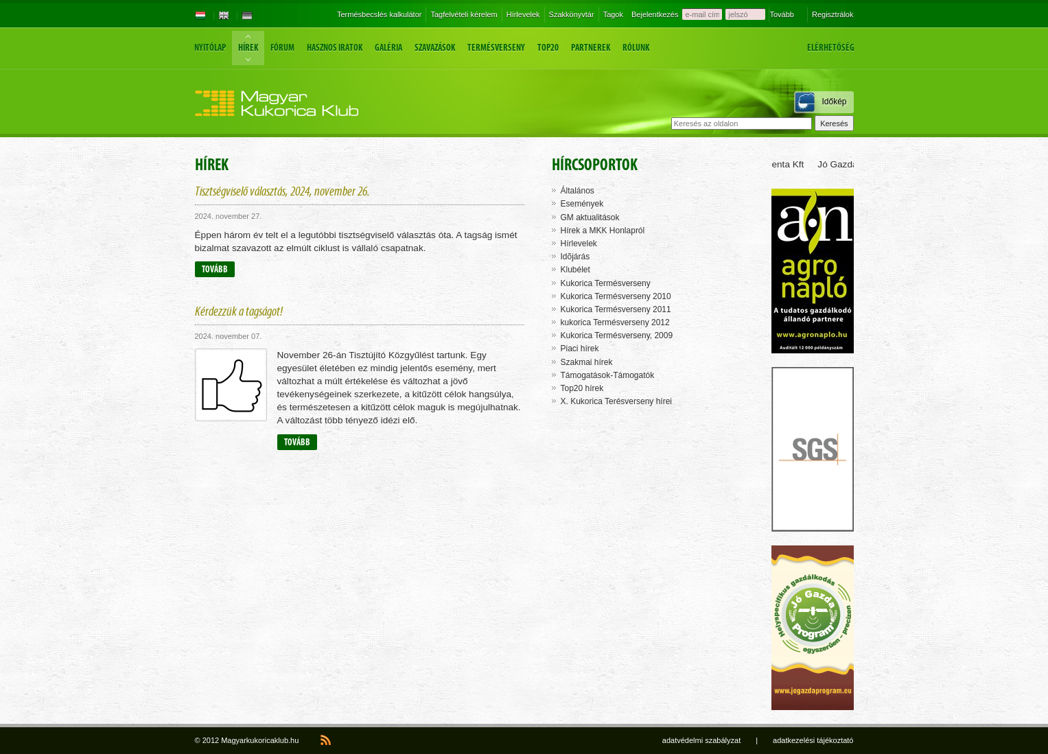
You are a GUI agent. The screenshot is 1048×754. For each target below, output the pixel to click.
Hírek (248, 48)
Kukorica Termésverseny (606, 283)
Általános (577, 191)
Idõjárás (575, 256)
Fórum (282, 48)
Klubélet (575, 269)
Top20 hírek (582, 388)
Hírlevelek (523, 14)
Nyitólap (210, 48)
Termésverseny (496, 48)
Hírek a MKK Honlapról (603, 230)
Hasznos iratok (334, 48)
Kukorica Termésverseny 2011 (616, 309)
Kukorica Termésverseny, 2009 (617, 335)
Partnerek (590, 48)
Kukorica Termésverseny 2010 (616, 296)
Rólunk (635, 48)
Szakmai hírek (587, 362)
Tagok (613, 14)
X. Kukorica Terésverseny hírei (617, 401)
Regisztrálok (833, 14)
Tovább (781, 14)
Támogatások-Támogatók (608, 375)
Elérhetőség (830, 48)
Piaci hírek (580, 348)
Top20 (548, 48)
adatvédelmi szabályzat (701, 740)
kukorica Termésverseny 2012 (615, 322)
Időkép (834, 101)
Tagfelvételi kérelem (463, 14)
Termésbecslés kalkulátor (379, 14)
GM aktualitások (590, 217)
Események (582, 204)
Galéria (388, 48)
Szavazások (435, 48)
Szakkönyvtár (571, 14)
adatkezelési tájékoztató (813, 740)
